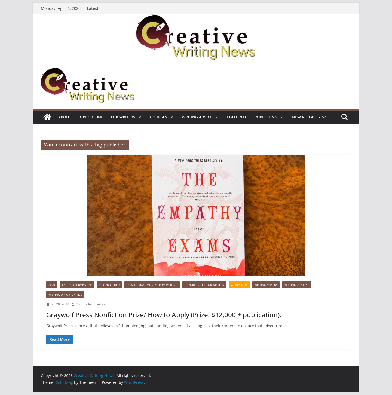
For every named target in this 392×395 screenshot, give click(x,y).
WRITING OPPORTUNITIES (65, 294)
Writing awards (266, 285)
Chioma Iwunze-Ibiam (92, 304)
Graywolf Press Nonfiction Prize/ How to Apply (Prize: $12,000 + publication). (163, 314)
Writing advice (197, 117)
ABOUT (64, 117)
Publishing (266, 117)
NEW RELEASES (306, 117)
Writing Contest (296, 285)
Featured (236, 117)
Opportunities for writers (107, 117)
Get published (109, 285)
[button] (138, 117)
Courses (158, 117)
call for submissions (77, 285)
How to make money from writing (152, 285)
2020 (51, 285)
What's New (239, 285)
